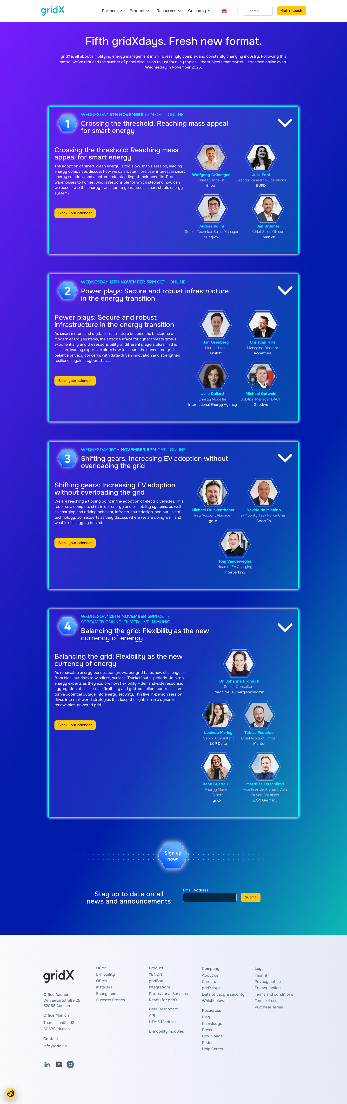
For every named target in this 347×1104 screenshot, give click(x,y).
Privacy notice (268, 981)
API (152, 1015)
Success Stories (110, 999)
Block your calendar (75, 213)
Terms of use (266, 1000)
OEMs (101, 980)
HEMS (101, 968)
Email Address (195, 890)
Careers (209, 981)
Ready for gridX (163, 999)
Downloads (212, 1036)
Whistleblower (215, 1000)
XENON (155, 974)
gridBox (156, 980)
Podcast (209, 1042)
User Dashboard (163, 1009)
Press (207, 1029)
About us (210, 975)
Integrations (160, 987)
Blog (206, 1017)
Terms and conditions (274, 994)
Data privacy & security (223, 994)
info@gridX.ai (55, 1046)
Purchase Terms (269, 1007)
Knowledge (212, 1023)
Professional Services (168, 993)
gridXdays (211, 987)
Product (156, 968)
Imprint (261, 975)
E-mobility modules (166, 1031)
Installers (104, 987)
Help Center (212, 1048)
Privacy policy (268, 987)
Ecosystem (106, 993)
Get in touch (291, 10)
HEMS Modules (162, 1021)
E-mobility (105, 974)
